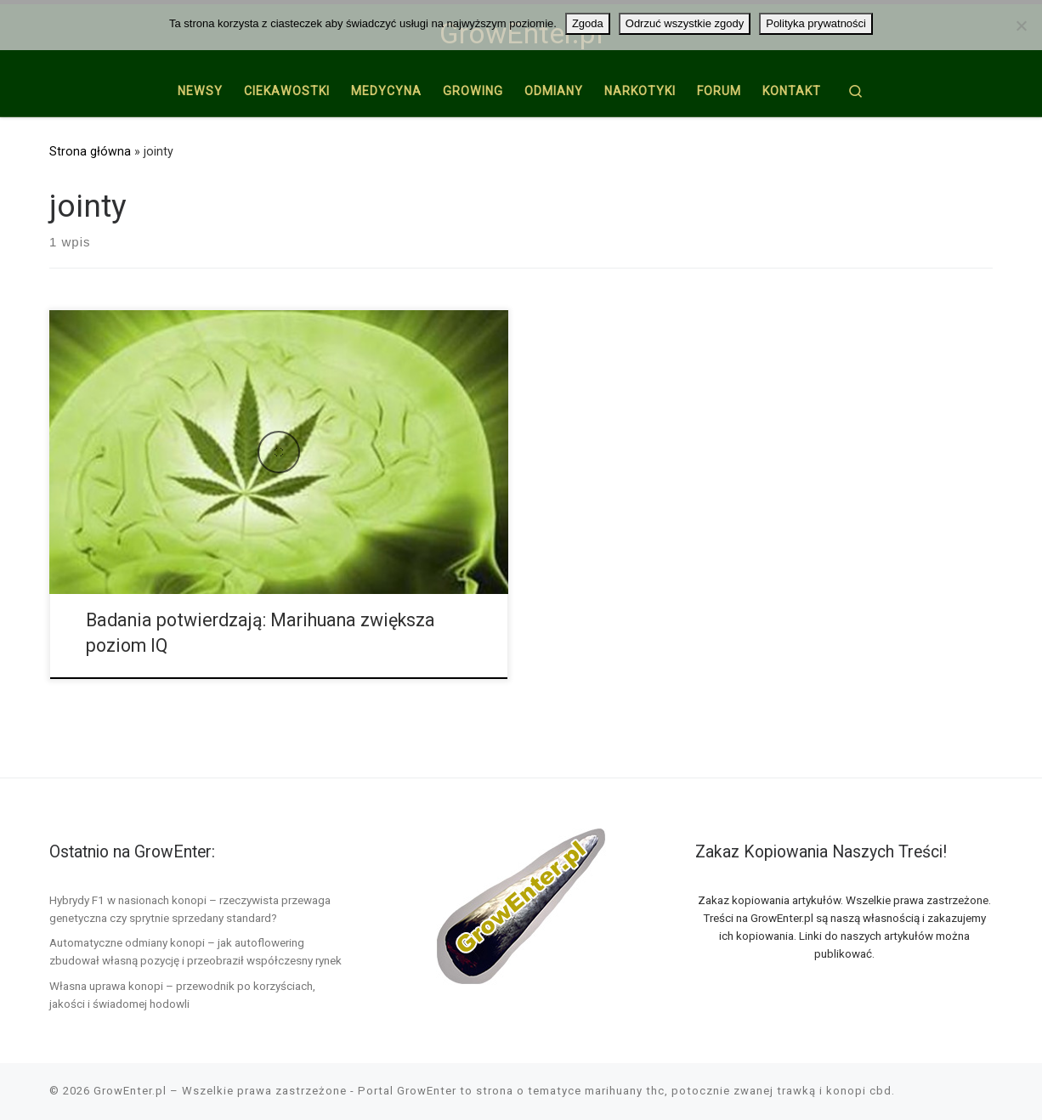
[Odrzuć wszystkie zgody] (1020, 25)
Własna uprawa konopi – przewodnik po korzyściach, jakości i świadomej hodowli (182, 994)
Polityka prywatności (816, 23)
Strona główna (90, 151)
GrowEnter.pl (130, 1090)
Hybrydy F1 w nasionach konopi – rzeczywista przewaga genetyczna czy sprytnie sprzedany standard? (190, 909)
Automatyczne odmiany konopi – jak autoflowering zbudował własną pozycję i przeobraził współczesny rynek (195, 951)
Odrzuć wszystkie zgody (685, 23)
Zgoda (587, 23)
